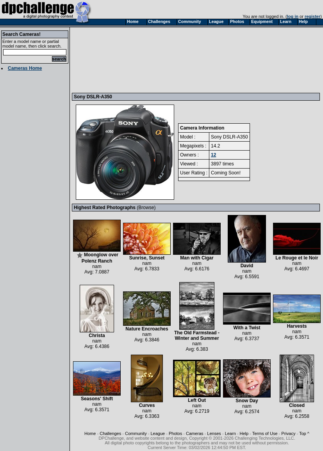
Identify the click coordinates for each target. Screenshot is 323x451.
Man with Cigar (197, 256)
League (157, 433)
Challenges (110, 433)
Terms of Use (265, 433)
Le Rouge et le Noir (297, 256)
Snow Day (247, 398)
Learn (230, 433)
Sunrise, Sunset (147, 256)
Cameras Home (25, 68)
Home (90, 433)
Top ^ (304, 433)
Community (136, 433)
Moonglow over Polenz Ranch (97, 256)
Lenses (214, 433)
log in (292, 16)
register (312, 16)
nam (96, 266)
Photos (175, 433)
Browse (146, 207)
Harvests (297, 324)
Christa (97, 333)
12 (213, 155)
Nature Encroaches (147, 327)
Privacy (288, 433)
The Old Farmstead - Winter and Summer (196, 333)
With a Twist (247, 325)
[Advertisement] (110, 59)
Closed (297, 403)
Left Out (197, 398)
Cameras (194, 433)
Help (244, 433)
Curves (147, 403)
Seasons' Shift (97, 396)
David (247, 263)
